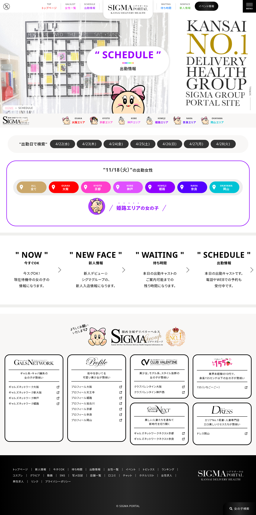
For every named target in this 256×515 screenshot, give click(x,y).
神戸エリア (130, 120)
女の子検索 (239, 509)
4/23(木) (89, 144)
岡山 (226, 187)
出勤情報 (89, 6)
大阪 (66, 187)
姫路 (162, 187)
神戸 (130, 187)
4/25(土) (143, 144)
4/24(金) (116, 144)
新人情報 (185, 6)
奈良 (194, 187)
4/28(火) (223, 144)
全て (34, 187)
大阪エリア (74, 120)
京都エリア (102, 120)
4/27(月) (196, 144)
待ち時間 (166, 6)
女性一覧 (70, 6)
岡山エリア (213, 120)
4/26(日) (169, 144)
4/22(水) (62, 144)
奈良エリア (185, 120)
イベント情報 (206, 6)
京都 (98, 187)
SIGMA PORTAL (129, 506)
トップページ (49, 6)
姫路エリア (157, 120)
